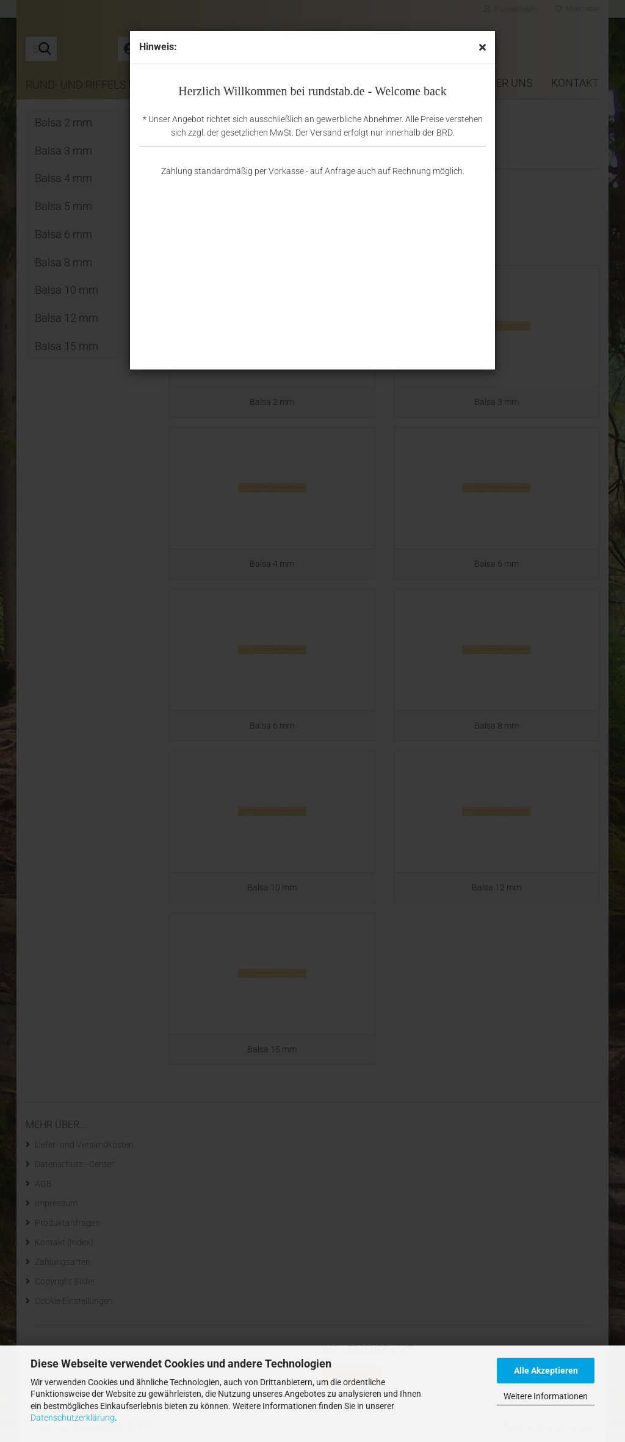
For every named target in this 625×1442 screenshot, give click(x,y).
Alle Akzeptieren (546, 1370)
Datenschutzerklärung (73, 1417)
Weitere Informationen (546, 1396)
